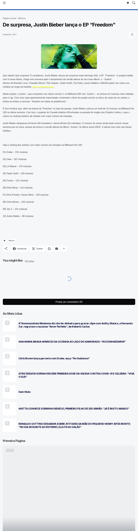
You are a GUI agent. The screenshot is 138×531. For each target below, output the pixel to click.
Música (21, 18)
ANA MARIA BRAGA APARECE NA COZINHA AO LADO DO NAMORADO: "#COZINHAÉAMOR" (72, 341)
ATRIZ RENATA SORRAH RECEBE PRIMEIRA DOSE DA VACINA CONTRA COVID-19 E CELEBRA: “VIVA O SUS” (76, 375)
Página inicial (9, 18)
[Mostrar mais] (64, 249)
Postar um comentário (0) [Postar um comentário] (69, 301)
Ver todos (29, 261)
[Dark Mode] (128, 3)
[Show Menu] (4, 3)
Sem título (24, 391)
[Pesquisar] (133, 3)
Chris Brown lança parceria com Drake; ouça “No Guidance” (54, 358)
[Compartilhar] (132, 34)
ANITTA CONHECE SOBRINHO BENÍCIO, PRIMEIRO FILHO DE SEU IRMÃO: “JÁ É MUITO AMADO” (73, 408)
